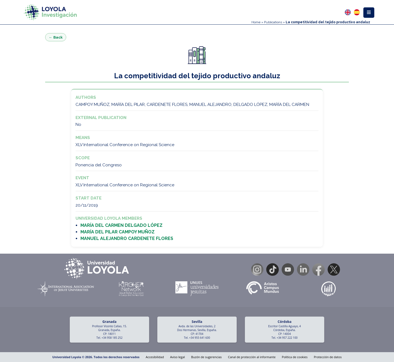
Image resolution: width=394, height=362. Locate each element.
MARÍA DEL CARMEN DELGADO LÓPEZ (121, 225)
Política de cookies (295, 357)
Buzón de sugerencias (206, 357)
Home (255, 22)
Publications (273, 22)
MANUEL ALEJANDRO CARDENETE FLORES (126, 238)
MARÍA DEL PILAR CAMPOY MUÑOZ (117, 231)
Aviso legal (177, 357)
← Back (56, 37)
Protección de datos (328, 357)
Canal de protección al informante (252, 357)
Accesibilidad (155, 357)
